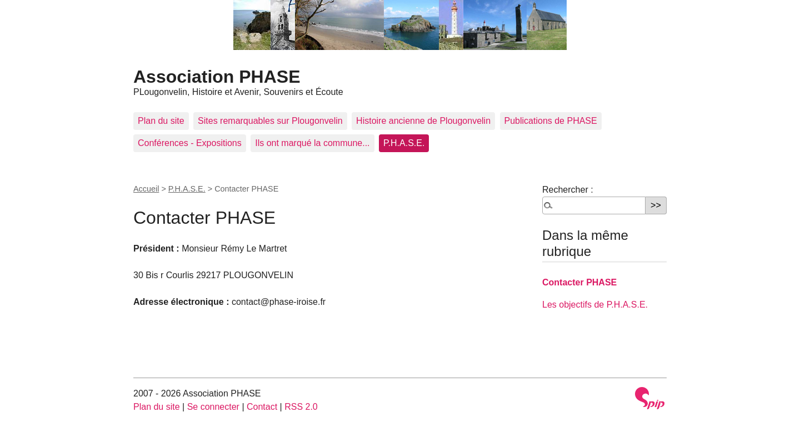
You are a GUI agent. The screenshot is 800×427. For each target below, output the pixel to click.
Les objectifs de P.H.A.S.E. (595, 304)
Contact (262, 406)
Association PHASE (217, 77)
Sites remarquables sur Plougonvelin (270, 120)
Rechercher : (567, 189)
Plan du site (161, 120)
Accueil (146, 188)
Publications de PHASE (550, 120)
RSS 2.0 (301, 406)
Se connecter (213, 406)
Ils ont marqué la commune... (312, 143)
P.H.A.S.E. (403, 143)
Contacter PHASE (579, 282)
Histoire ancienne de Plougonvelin (423, 120)
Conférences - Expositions (190, 143)
